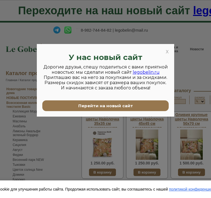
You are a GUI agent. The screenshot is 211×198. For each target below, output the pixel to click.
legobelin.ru (146, 72)
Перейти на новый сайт (105, 105)
